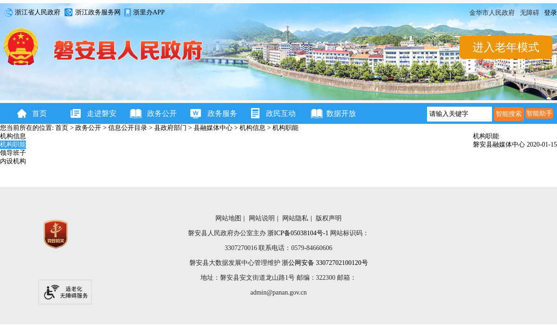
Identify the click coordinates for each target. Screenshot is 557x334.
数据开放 (341, 113)
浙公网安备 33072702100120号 (325, 262)
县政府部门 (170, 127)
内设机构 (13, 161)
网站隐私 (295, 218)
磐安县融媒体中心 (500, 144)
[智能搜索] (509, 114)
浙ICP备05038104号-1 (297, 233)
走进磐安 (100, 113)
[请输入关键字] (459, 114)
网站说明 (262, 218)
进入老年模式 (506, 47)
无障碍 (529, 12)
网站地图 (228, 218)
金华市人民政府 (492, 12)
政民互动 (281, 113)
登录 (550, 12)
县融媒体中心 (213, 127)
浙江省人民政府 (30, 13)
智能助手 (539, 113)
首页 (39, 113)
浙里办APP (143, 13)
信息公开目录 (127, 127)
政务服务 (220, 113)
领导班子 (13, 152)
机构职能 (285, 127)
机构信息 (253, 127)
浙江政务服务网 (91, 13)
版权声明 (329, 218)
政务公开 (160, 113)
